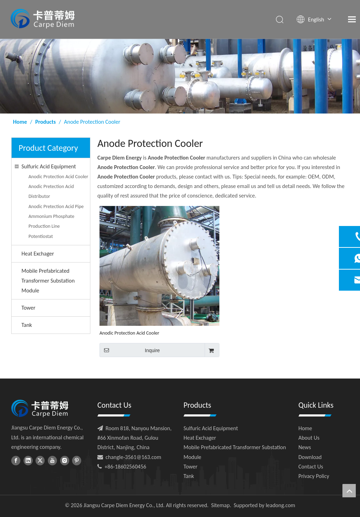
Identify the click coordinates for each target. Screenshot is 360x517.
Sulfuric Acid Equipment (48, 166)
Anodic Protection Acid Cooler (58, 177)
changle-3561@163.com (133, 457)
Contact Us (310, 466)
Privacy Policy (313, 476)
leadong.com (280, 505)
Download (310, 457)
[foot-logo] (39, 408)
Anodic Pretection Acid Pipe (56, 206)
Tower (28, 307)
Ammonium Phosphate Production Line (51, 221)
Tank (26, 325)
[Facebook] (15, 460)
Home (305, 428)
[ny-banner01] (180, 76)
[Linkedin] (28, 460)
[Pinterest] (76, 460)
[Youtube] (52, 460)
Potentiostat (40, 236)
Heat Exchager (37, 253)
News (304, 447)
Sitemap (220, 505)
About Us (309, 437)
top (349, 490)
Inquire (129, 350)
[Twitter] (40, 460)
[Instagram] (64, 460)
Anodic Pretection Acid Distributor (51, 191)
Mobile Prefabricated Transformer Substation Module (48, 280)
